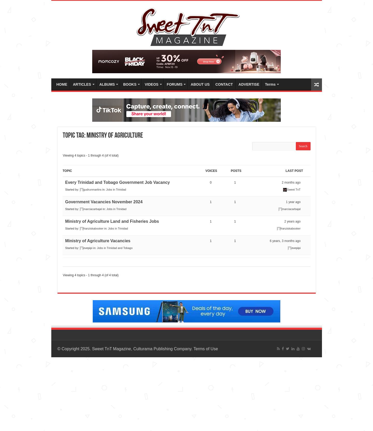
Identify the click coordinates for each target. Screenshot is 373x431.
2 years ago (292, 221)
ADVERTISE (249, 84)
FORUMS (175, 84)
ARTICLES (82, 84)
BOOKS (129, 84)
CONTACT (224, 84)
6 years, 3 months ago (285, 241)
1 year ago (293, 202)
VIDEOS (152, 84)
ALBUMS (107, 84)
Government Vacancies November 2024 (104, 202)
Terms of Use (205, 349)
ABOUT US (200, 84)
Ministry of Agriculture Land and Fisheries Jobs (112, 221)
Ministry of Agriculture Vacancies (98, 241)
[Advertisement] (155, 393)
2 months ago (291, 182)
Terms (270, 84)
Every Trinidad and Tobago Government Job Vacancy (117, 182)
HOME (61, 84)
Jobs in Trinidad (116, 189)
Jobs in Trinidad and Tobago (114, 248)
